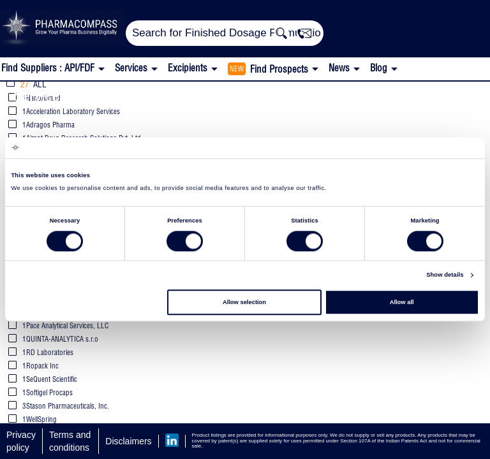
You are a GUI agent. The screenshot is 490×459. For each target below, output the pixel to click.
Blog (378, 68)
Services (39, 95)
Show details (444, 275)
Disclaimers (128, 441)
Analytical (116, 95)
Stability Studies (217, 95)
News (339, 68)
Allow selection (244, 302)
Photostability (332, 95)
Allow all (402, 302)
